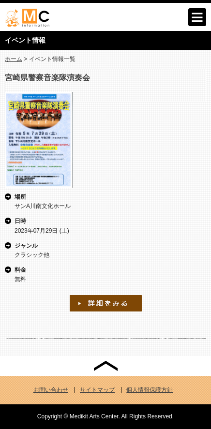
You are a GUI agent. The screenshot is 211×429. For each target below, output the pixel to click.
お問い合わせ (50, 389)
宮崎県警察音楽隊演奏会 (47, 77)
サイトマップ (97, 389)
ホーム (13, 59)
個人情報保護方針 (149, 389)
